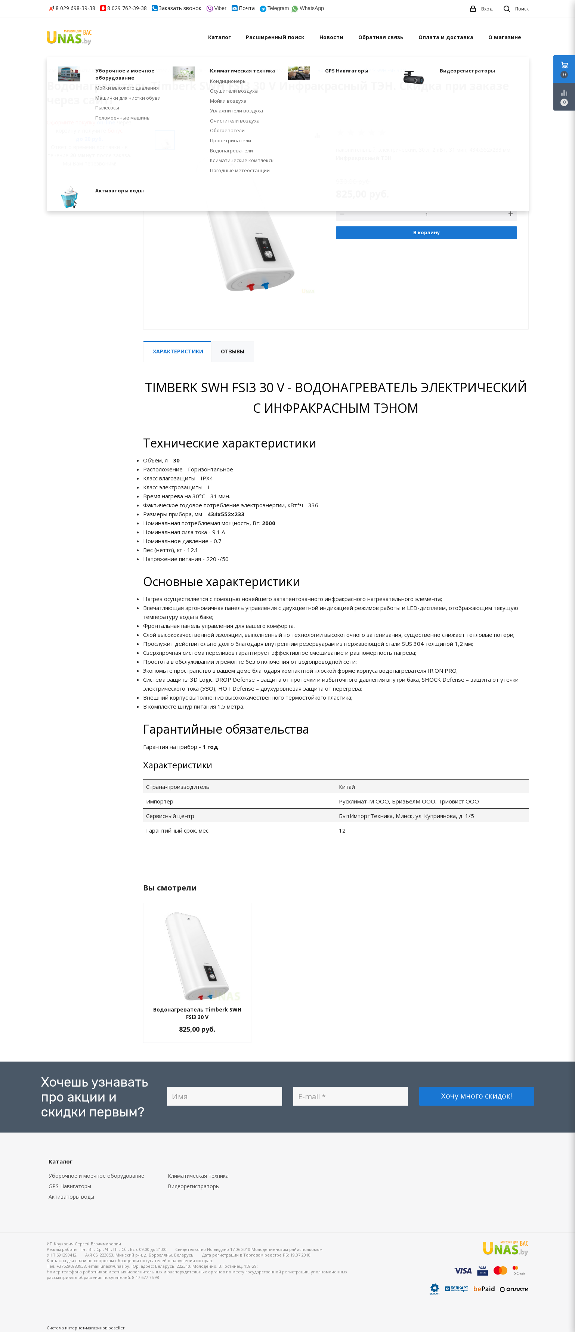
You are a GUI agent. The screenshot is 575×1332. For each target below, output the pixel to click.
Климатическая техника (198, 1175)
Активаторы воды (71, 1196)
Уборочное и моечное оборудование (96, 1175)
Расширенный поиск (275, 37)
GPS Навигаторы (70, 1186)
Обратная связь (381, 37)
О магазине (504, 37)
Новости (331, 37)
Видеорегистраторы (194, 1186)
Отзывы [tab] (232, 351)
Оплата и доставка (445, 37)
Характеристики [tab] (178, 351)
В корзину (426, 232)
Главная (56, 70)
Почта (247, 8)
